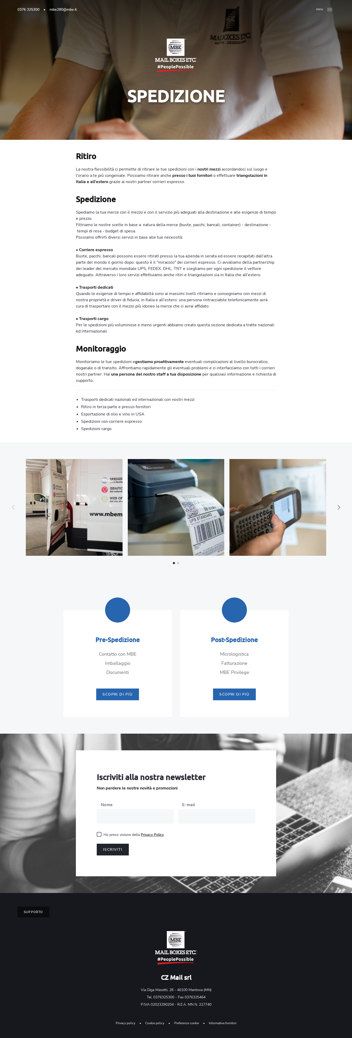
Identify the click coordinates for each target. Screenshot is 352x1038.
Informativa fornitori (222, 1023)
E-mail (188, 805)
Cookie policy (154, 1023)
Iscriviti (113, 849)
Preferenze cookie (186, 1023)
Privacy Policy (152, 834)
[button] (338, 507)
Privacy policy (125, 1023)
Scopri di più (117, 694)
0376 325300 (28, 9)
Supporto (33, 912)
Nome (107, 805)
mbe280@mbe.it (63, 9)
